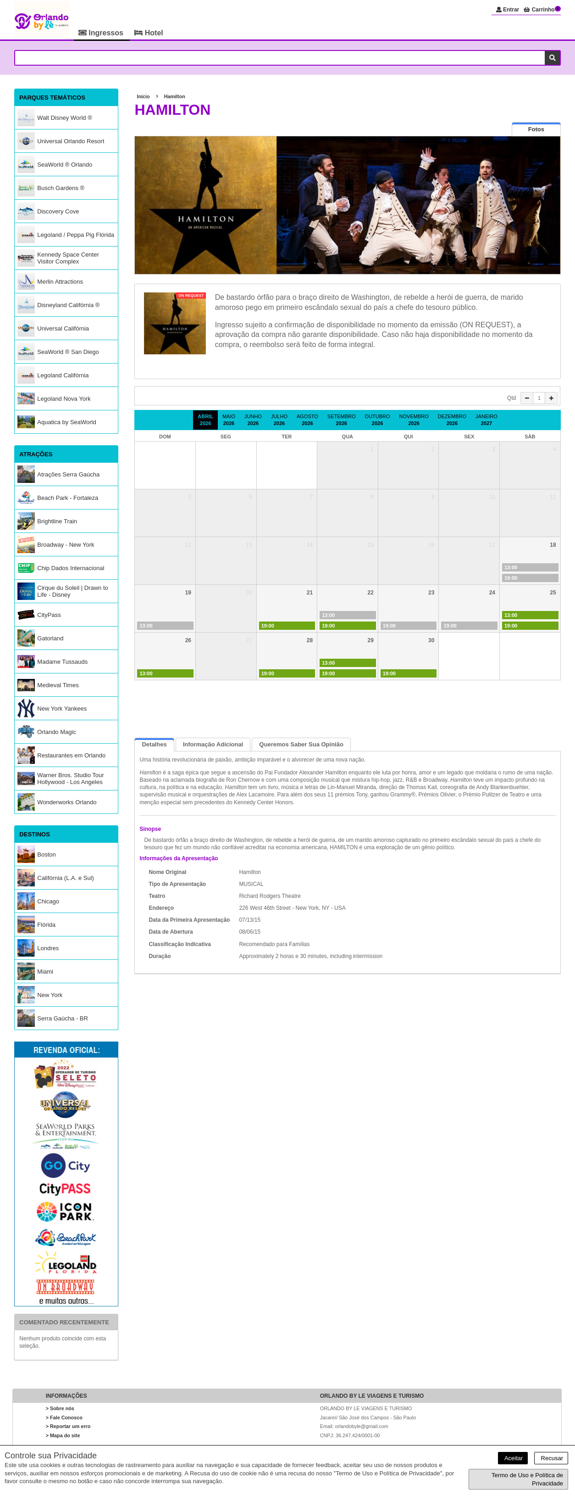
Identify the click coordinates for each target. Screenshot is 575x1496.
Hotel (148, 33)
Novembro (414, 420)
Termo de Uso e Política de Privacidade (527, 1479)
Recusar (551, 1458)
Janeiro (486, 420)
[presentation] (536, 129)
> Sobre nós (60, 1408)
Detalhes (154, 744)
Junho (253, 420)
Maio (228, 420)
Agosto (307, 420)
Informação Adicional (213, 744)
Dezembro (452, 420)
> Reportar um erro (68, 1426)
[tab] (536, 129)
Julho (279, 420)
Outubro (377, 420)
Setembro (341, 420)
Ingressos (101, 33)
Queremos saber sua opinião (301, 744)
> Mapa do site (63, 1435)
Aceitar (513, 1458)
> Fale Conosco (64, 1417)
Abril (205, 420)
